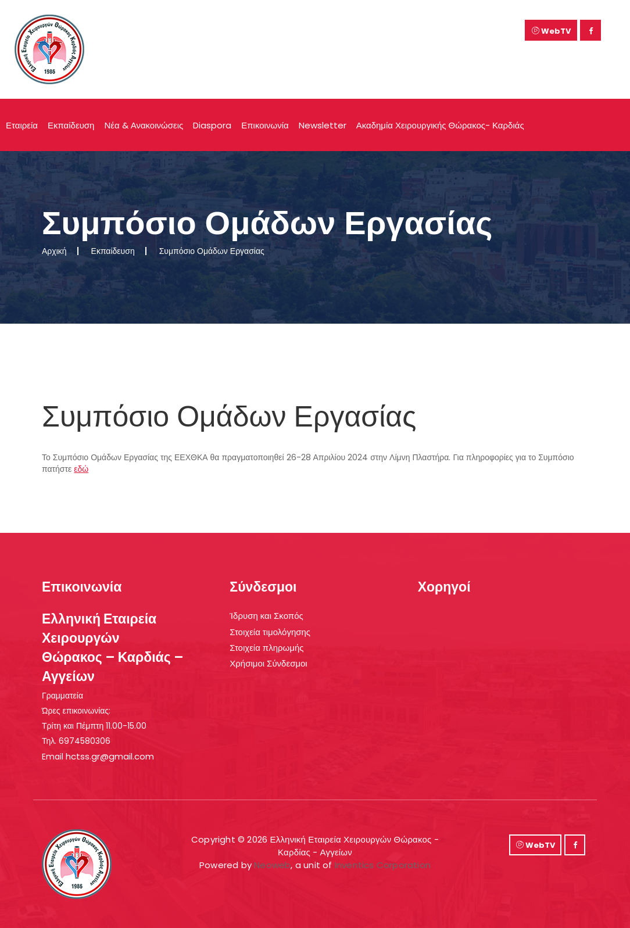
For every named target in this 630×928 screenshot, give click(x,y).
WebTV (551, 31)
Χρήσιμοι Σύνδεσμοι (268, 663)
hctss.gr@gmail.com (110, 756)
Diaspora (212, 125)
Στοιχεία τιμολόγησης (270, 632)
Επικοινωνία (264, 125)
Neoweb (272, 865)
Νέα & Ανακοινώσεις (143, 125)
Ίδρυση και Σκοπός (266, 616)
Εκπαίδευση (71, 125)
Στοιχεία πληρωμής (266, 648)
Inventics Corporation (383, 865)
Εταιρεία (22, 125)
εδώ (81, 469)
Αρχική (54, 251)
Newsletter (322, 125)
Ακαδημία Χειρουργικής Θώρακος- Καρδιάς (440, 125)
